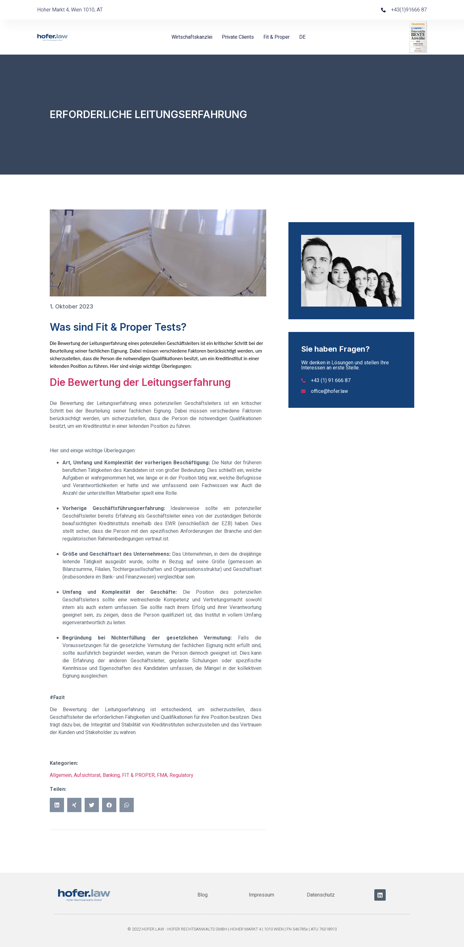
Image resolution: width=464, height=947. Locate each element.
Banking (111, 775)
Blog (202, 895)
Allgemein (61, 775)
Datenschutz (321, 895)
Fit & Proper (276, 37)
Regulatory (181, 775)
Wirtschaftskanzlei (191, 37)
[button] (57, 805)
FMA (162, 775)
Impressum (261, 895)
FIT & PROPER (138, 775)
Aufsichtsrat (87, 775)
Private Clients (238, 37)
